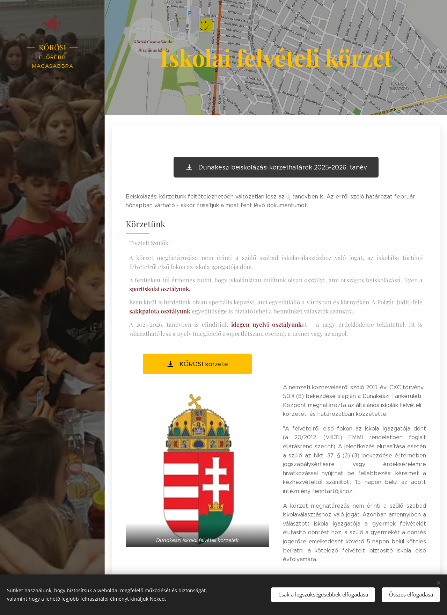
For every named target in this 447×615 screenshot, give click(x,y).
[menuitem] (52, 269)
